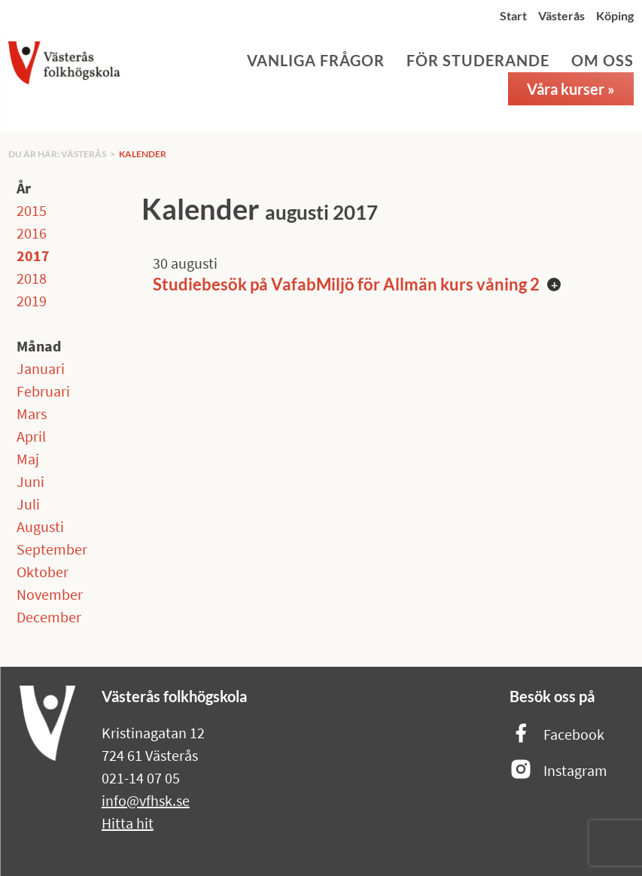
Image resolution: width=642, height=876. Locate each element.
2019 (32, 300)
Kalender (142, 154)
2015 (32, 210)
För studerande (477, 60)
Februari (43, 391)
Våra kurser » (571, 89)
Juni (30, 481)
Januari (41, 368)
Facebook (557, 734)
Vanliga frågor (316, 60)
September (52, 549)
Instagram (558, 770)
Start (513, 15)
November (50, 594)
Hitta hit (128, 823)
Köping (615, 15)
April (31, 436)
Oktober (42, 571)
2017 (33, 255)
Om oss (602, 60)
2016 (32, 233)
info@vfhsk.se (146, 800)
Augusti (40, 526)
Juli (28, 503)
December (49, 616)
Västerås (561, 15)
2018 (32, 278)
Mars (32, 413)
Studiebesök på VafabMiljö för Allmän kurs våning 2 (346, 284)
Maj (28, 458)
